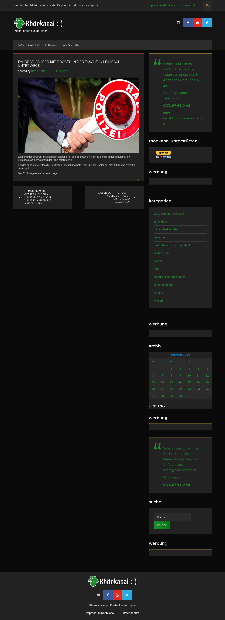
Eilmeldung (161, 221)
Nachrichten (161, 253)
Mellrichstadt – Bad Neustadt (172, 245)
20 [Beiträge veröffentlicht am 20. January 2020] (153, 389)
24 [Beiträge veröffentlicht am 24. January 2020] (189, 389)
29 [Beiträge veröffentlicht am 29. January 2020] (171, 396)
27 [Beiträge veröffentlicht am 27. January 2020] (153, 396)
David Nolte (38, 71)
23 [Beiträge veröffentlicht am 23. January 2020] (180, 389)
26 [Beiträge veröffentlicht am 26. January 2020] (207, 389)
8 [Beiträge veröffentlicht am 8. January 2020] (171, 375)
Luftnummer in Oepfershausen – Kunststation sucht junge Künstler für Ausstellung (37, 197)
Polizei (158, 261)
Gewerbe (71, 44)
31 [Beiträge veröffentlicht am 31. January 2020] (189, 396)
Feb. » (161, 406)
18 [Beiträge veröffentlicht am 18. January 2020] (198, 382)
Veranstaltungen (164, 284)
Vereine (158, 292)
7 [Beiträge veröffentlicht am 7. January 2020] (162, 375)
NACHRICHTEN (29, 44)
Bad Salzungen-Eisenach (169, 213)
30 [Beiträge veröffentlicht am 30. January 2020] (180, 396)
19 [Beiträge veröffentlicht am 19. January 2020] (207, 382)
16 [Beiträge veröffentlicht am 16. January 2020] (180, 382)
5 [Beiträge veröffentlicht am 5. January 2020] (207, 368)
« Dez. (152, 406)
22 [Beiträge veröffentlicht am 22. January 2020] (171, 389)
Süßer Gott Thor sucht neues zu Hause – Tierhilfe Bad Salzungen (113, 197)
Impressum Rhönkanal (162, 5)
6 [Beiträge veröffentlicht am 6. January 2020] (153, 375)
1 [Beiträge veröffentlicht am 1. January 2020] (171, 368)
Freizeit (52, 44)
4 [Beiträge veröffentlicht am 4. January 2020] (198, 368)
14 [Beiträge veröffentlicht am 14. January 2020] (162, 382)
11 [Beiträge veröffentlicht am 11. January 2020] (198, 375)
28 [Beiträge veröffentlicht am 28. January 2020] (162, 396)
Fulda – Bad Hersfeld (166, 229)
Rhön (156, 269)
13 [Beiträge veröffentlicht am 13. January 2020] (153, 382)
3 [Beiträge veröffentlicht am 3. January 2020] (189, 368)
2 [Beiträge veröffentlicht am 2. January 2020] (180, 368)
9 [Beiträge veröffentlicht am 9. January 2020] (180, 375)
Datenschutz (188, 5)
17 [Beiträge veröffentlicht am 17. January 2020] (189, 382)
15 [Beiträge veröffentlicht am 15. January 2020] (171, 382)
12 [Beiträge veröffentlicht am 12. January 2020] (207, 375)
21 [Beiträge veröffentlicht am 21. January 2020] (162, 389)
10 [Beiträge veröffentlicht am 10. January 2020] (189, 375)
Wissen (158, 300)
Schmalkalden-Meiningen (170, 276)
